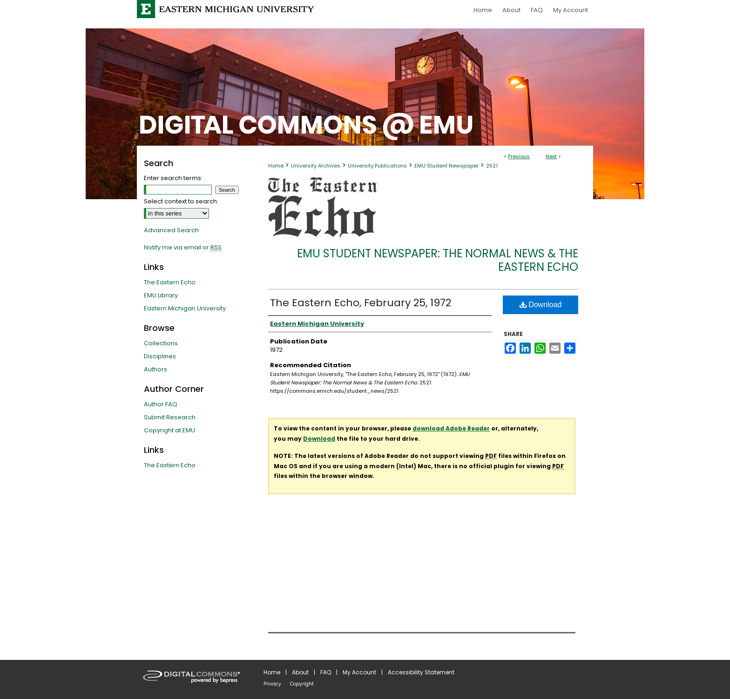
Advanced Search (171, 230)
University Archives (315, 165)
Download (541, 305)
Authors (155, 369)
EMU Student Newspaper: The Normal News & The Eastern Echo (437, 260)
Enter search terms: (173, 178)
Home (276, 165)
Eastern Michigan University (185, 308)
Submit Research (170, 417)
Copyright (302, 683)
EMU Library (161, 295)
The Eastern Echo (170, 282)
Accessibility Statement (421, 672)
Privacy (272, 683)
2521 (492, 165)
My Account (359, 672)
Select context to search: (181, 201)
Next (551, 156)
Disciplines (160, 356)
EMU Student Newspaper (446, 165)
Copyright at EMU (169, 430)
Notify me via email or (183, 247)
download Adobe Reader (451, 428)
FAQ (325, 672)
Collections (161, 343)
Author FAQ (160, 404)
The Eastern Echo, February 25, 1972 (360, 303)
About (300, 672)
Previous (519, 156)
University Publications (377, 165)
